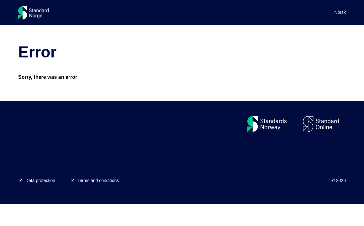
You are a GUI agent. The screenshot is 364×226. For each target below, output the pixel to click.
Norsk (340, 12)
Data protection (40, 180)
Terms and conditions (98, 180)
